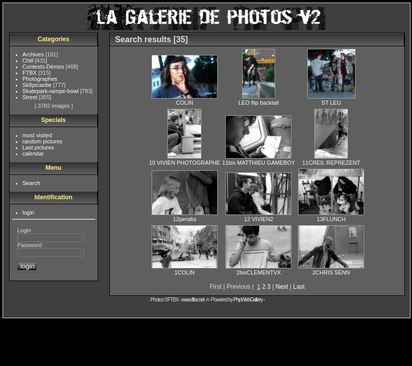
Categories (53, 39)
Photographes (39, 79)
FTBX (30, 73)
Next (282, 286)
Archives (33, 54)
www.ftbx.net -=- (196, 299)
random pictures (42, 141)
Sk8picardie (37, 85)
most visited (37, 135)
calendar (33, 153)
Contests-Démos (44, 67)
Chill (28, 60)
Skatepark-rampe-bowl (51, 91)
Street (30, 97)
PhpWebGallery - (248, 299)
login (28, 212)
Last (299, 286)
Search (31, 183)
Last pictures (38, 147)
